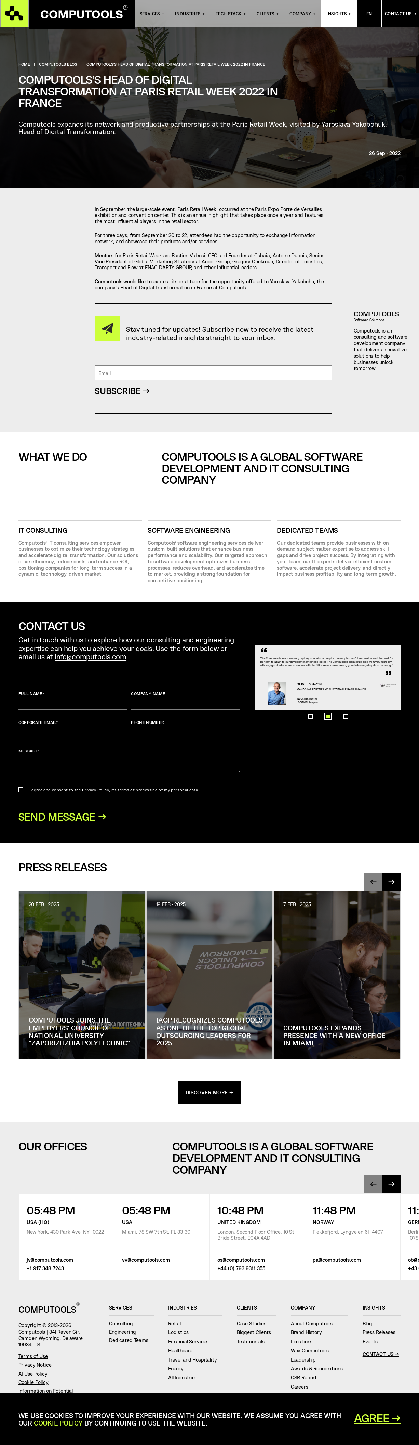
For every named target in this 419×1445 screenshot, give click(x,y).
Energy (178, 1370)
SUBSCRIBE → (122, 391)
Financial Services (191, 1343)
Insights (336, 14)
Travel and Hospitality (195, 1361)
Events (373, 1343)
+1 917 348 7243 (45, 1270)
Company (300, 14)
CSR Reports (308, 1379)
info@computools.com (90, 656)
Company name (185, 700)
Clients (265, 14)
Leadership (306, 1361)
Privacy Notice (35, 1367)
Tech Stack (229, 14)
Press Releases (382, 1334)
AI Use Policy (33, 1375)
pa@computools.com (337, 1261)
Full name (73, 700)
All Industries (185, 1379)
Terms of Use (33, 1358)
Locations (304, 1343)
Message (129, 760)
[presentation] (373, 883)
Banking (329, 767)
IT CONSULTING (42, 530)
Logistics (181, 1334)
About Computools (314, 1325)
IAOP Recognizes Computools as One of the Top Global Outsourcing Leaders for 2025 (209, 1033)
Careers (302, 1388)
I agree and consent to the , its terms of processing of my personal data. (114, 789)
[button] (310, 810)
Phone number (185, 729)
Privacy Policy (95, 789)
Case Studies (254, 1325)
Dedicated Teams (307, 530)
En (369, 14)
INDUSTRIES (188, 14)
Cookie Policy (33, 1384)
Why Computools (312, 1352)
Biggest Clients (256, 1334)
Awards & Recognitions (319, 1370)
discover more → (210, 1094)
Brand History (309, 1334)
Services (150, 14)
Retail (177, 1325)
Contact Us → (401, 14)
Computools (108, 281)
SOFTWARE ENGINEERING (189, 530)
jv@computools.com (50, 1261)
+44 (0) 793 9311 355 (241, 1270)
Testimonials (253, 1343)
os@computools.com (241, 1261)
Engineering (125, 1333)
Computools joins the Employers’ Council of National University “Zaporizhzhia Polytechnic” (79, 1033)
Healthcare (183, 1352)
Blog (370, 1325)
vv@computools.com (146, 1261)
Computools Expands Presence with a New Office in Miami (334, 1036)
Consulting (123, 1325)
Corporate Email (73, 729)
